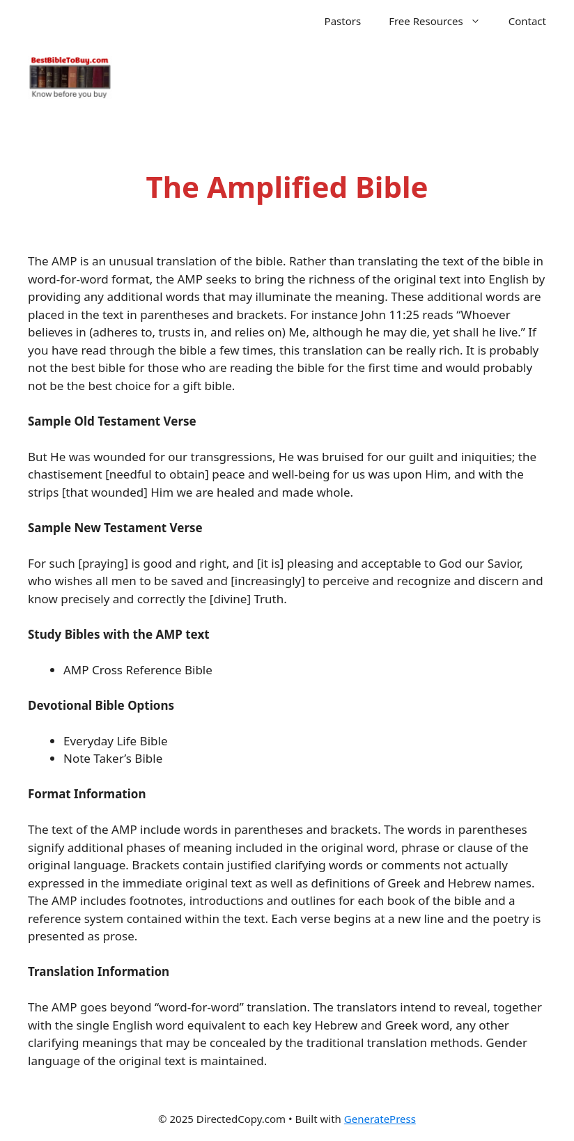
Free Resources (442, 21)
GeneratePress (380, 1119)
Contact (527, 21)
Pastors (343, 21)
